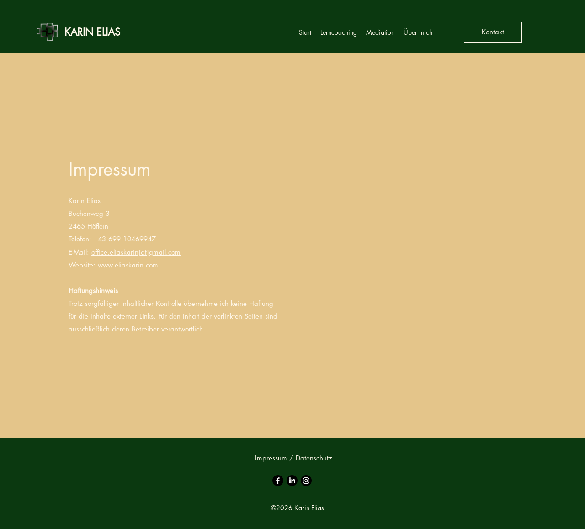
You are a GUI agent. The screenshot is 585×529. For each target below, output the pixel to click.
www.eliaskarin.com (128, 265)
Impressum (271, 458)
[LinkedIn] (292, 480)
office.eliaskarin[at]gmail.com (136, 252)
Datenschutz (314, 458)
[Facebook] (277, 480)
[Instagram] (306, 480)
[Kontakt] (493, 32)
